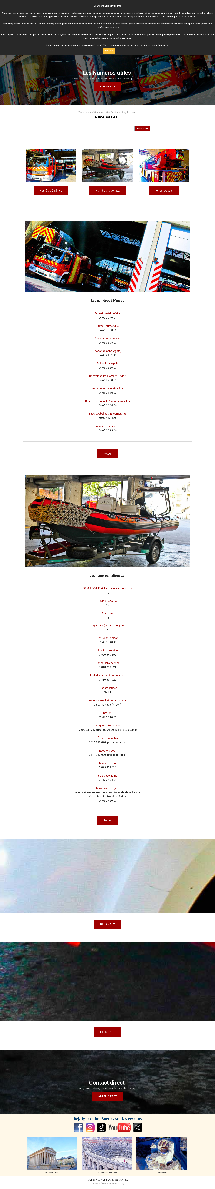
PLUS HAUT (107, 924)
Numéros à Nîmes (51, 190)
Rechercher (142, 128)
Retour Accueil (164, 190)
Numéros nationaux (107, 190)
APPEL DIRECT (107, 1096)
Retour (107, 453)
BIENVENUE (107, 86)
